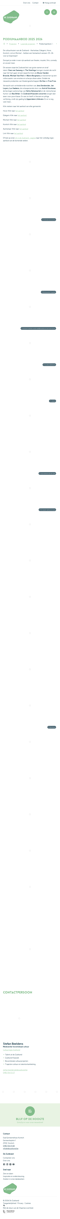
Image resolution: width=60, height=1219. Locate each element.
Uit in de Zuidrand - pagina (25, 138)
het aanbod (19, 110)
